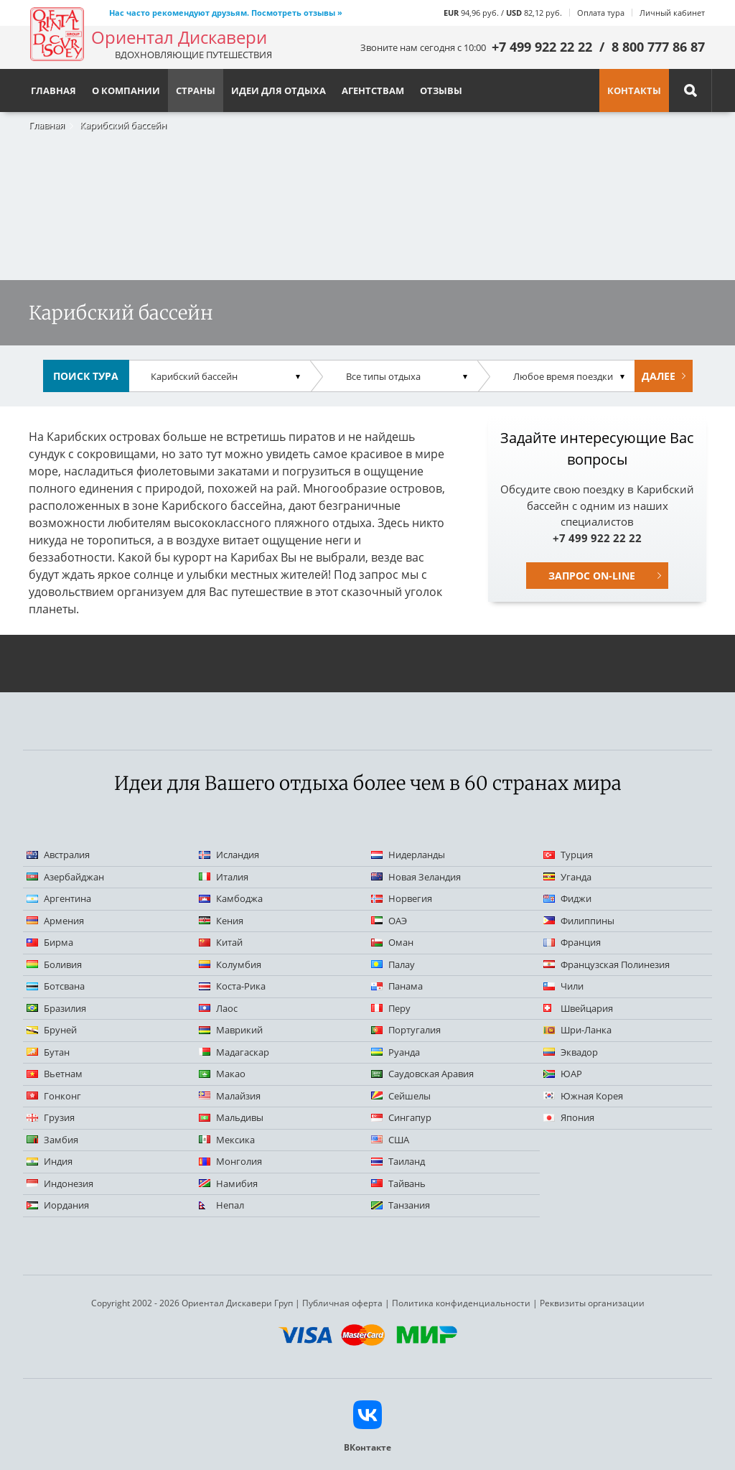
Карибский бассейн (123, 124)
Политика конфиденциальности (461, 1303)
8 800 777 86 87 (658, 46)
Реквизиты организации (592, 1303)
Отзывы (441, 90)
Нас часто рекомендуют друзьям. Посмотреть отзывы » (225, 12)
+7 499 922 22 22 (542, 46)
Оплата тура (600, 12)
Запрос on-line (591, 575)
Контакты (634, 90)
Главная (47, 124)
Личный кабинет (672, 12)
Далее (658, 376)
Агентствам (373, 90)
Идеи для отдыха (278, 90)
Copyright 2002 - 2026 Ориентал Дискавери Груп (192, 1303)
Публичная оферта (342, 1303)
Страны (195, 90)
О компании (126, 90)
